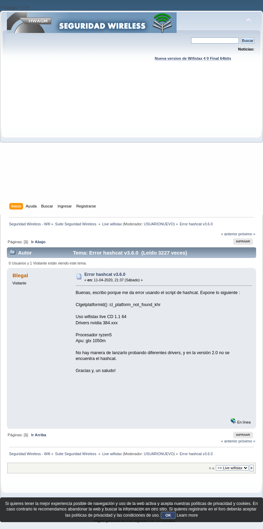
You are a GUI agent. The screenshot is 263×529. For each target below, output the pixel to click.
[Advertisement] (64, 138)
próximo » (247, 234)
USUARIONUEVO (158, 224)
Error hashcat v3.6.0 (104, 274)
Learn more (187, 515)
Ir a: (211, 468)
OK (168, 515)
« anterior (229, 234)
